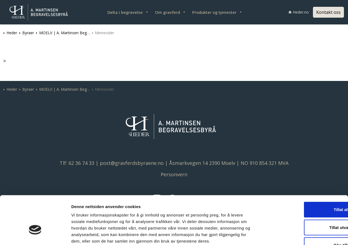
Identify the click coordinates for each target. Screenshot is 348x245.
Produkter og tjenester (214, 12)
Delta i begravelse (125, 12)
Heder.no (298, 12)
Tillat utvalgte (303, 191)
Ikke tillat (302, 209)
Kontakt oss (328, 12)
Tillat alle (302, 173)
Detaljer (288, 234)
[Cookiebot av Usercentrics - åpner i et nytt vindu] (35, 234)
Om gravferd (167, 12)
